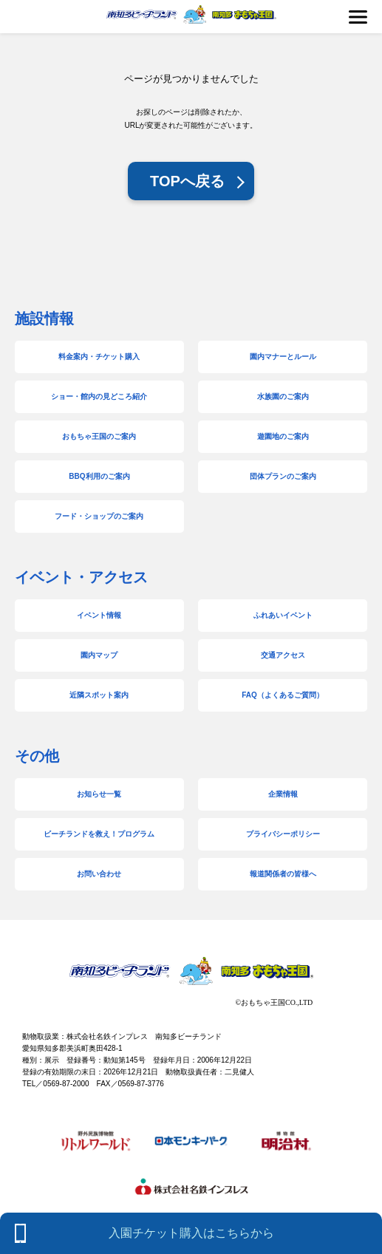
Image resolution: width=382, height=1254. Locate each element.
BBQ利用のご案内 (99, 476)
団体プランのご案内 (283, 476)
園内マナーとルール (283, 356)
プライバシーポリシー (283, 834)
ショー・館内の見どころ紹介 (99, 396)
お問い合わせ (99, 874)
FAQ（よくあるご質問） (283, 695)
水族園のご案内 (283, 396)
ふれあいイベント (283, 615)
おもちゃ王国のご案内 (99, 436)
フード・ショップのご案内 (99, 516)
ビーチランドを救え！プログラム (99, 834)
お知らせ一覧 (99, 794)
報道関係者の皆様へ (283, 874)
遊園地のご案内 (283, 436)
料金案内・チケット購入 (99, 356)
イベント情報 (99, 615)
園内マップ (99, 655)
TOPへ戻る (187, 181)
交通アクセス (283, 655)
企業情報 (283, 794)
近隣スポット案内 (99, 695)
